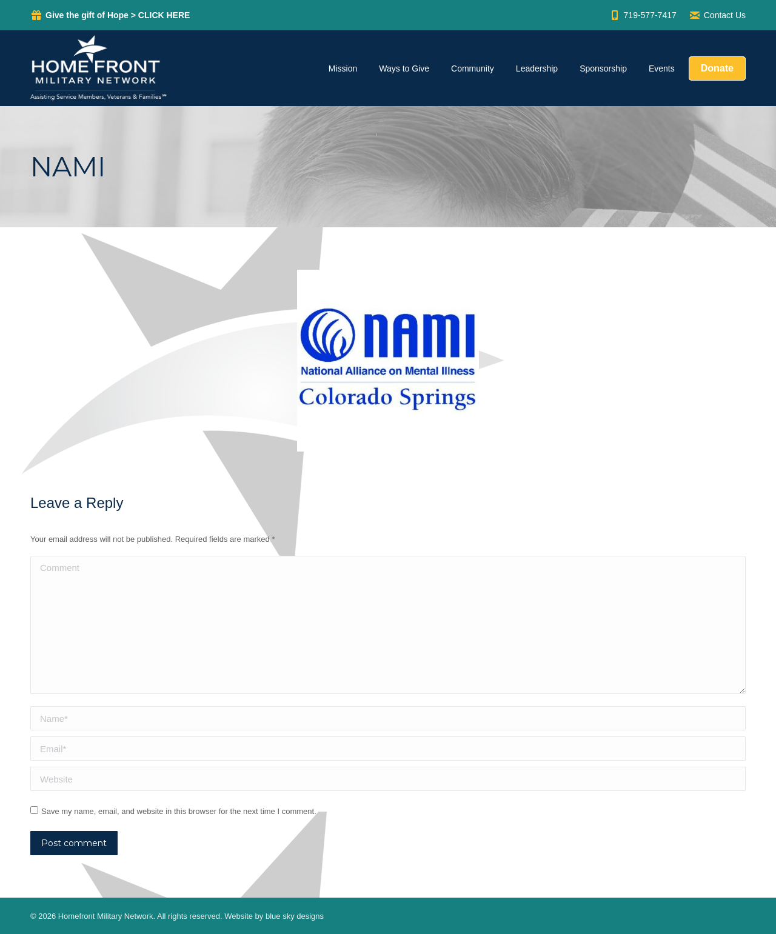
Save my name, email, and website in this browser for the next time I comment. (178, 811)
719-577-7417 (643, 15)
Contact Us (717, 15)
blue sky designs (295, 916)
